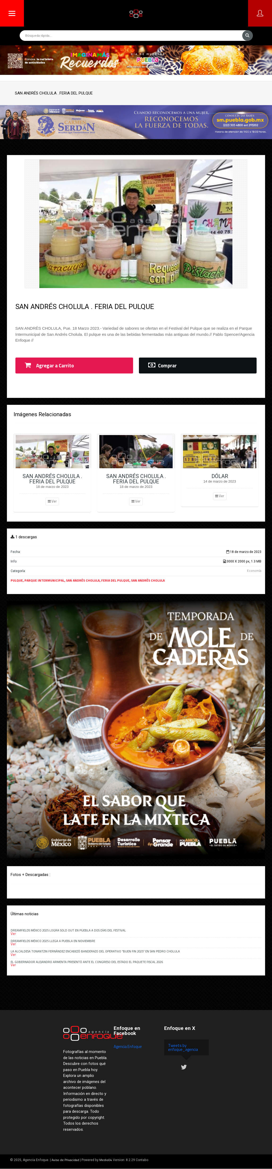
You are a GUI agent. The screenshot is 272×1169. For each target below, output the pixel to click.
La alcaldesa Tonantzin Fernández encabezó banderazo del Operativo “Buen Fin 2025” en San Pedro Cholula (95, 951)
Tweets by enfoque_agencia (183, 1047)
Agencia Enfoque (128, 1046)
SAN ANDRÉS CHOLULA (83, 580)
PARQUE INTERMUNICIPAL (44, 580)
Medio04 (105, 1159)
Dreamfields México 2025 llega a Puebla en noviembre (53, 941)
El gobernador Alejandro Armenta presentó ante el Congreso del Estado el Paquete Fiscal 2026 (87, 962)
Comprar (162, 365)
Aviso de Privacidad (65, 1159)
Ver (52, 501)
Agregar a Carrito (49, 365)
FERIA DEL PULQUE (115, 580)
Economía (254, 570)
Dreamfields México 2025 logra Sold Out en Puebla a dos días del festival (68, 930)
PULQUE (17, 580)
